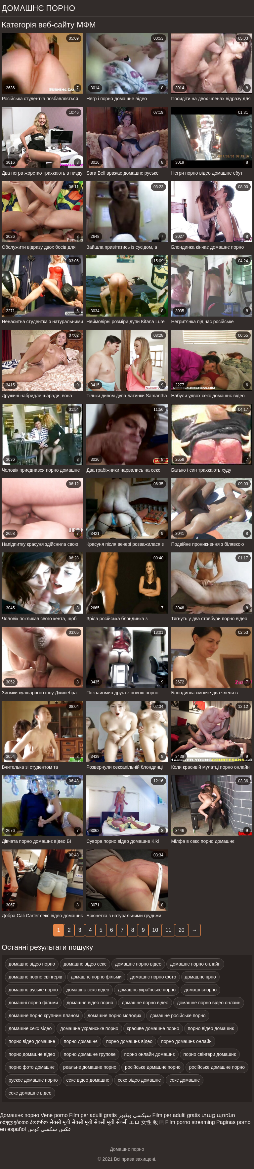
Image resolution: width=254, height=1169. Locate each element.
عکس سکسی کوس (49, 1129)
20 (182, 930)
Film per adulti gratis (93, 1115)
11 (168, 930)
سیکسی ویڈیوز (134, 1115)
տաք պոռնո (218, 1115)
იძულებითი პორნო (24, 1122)
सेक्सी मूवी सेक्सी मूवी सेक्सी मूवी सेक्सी (89, 1122)
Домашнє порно (19, 1115)
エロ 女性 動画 (146, 1122)
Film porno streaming (190, 1122)
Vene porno (54, 1115)
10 (155, 930)
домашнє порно (38, 8)
